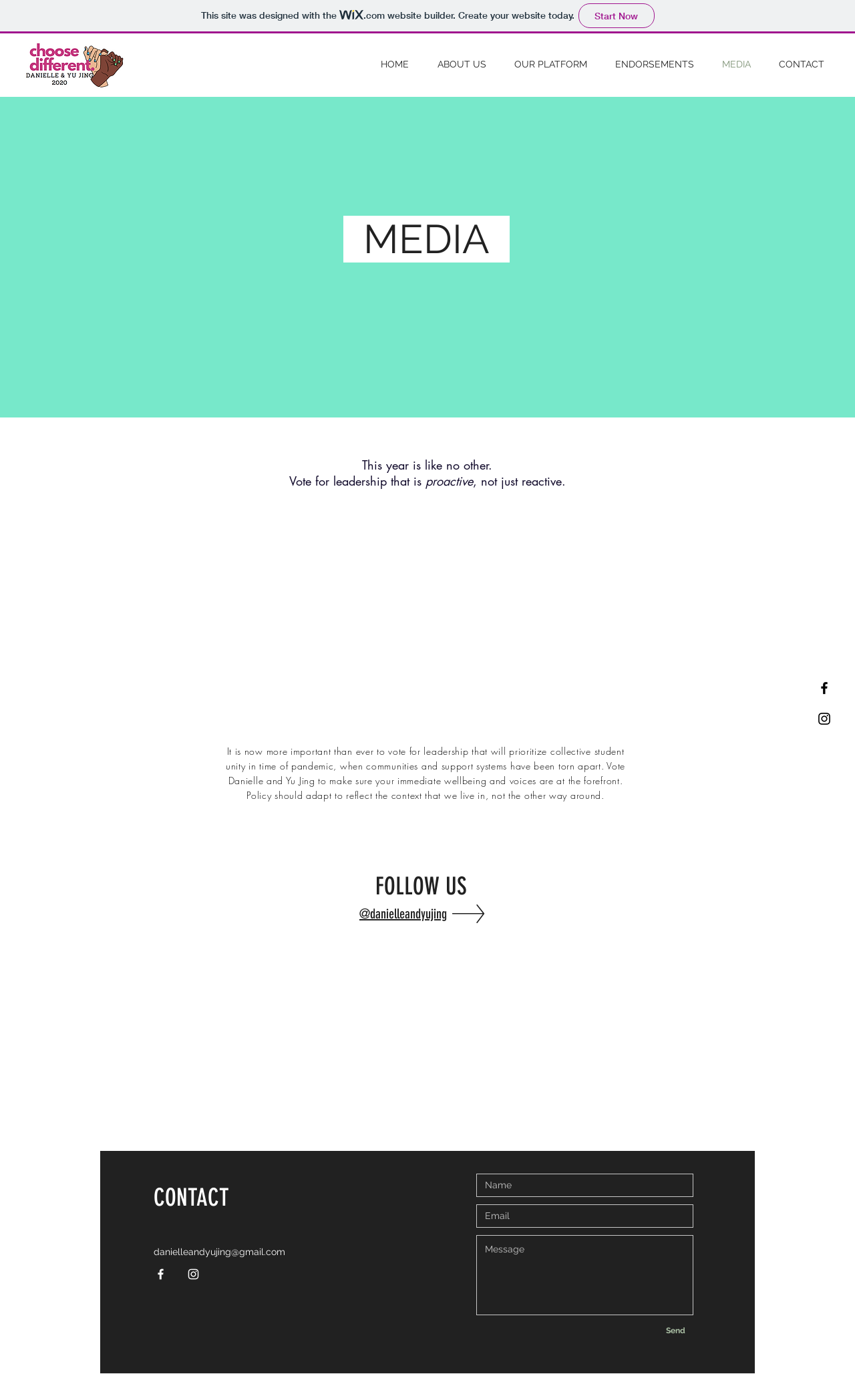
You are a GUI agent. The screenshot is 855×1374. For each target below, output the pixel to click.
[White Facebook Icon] (161, 1274)
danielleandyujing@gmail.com (219, 1251)
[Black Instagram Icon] (824, 719)
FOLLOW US (424, 886)
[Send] (675, 1330)
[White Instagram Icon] (193, 1274)
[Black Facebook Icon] (824, 688)
